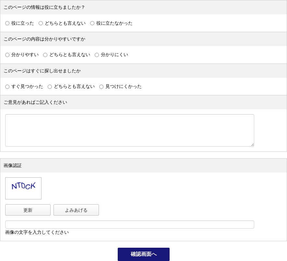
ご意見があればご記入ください (35, 102)
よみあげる (76, 210)
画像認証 (13, 165)
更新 (27, 210)
